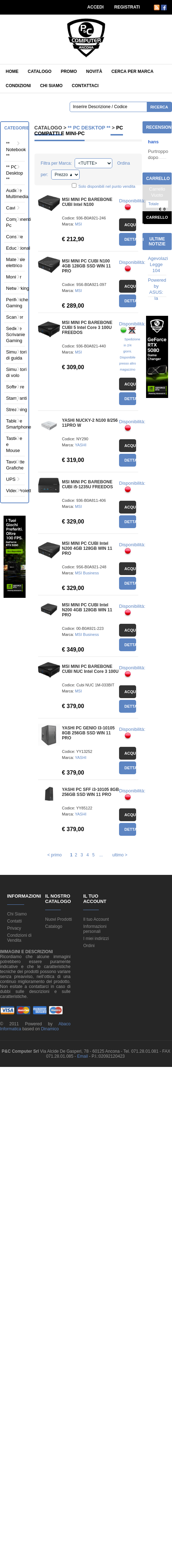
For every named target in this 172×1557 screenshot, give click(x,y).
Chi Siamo (17, 914)
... (101, 854)
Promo (69, 71)
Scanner (14, 317)
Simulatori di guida (14, 355)
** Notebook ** (14, 149)
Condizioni (18, 85)
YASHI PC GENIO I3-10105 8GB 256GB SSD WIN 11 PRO (88, 733)
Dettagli (130, 239)
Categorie (16, 128)
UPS (11, 479)
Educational (14, 248)
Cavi (10, 208)
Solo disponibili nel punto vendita (106, 186)
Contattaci (85, 85)
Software (14, 386)
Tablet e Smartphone (14, 424)
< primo (54, 854)
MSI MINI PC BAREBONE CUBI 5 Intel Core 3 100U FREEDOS (87, 327)
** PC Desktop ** (14, 173)
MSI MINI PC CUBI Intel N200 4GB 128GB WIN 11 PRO (87, 548)
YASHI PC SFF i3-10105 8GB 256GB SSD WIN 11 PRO (90, 792)
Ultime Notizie (157, 241)
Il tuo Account (96, 919)
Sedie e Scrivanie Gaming (14, 334)
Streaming (14, 409)
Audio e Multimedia (14, 193)
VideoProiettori (14, 490)
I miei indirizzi (96, 938)
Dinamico (50, 1028)
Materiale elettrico (14, 262)
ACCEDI (95, 7)
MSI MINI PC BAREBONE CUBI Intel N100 (87, 202)
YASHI (80, 445)
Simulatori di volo (14, 372)
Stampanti (14, 398)
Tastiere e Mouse (14, 444)
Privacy (14, 928)
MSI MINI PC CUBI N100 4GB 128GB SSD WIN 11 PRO (86, 266)
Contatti (14, 921)
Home (12, 71)
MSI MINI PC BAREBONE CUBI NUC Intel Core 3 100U (90, 669)
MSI (78, 224)
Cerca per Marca (133, 71)
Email (83, 1056)
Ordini (89, 945)
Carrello (157, 217)
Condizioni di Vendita (19, 938)
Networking (14, 288)
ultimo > (119, 854)
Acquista (130, 225)
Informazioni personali (94, 929)
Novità (94, 71)
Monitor (13, 277)
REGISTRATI (127, 7)
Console (14, 236)
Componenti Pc (14, 222)
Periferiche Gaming (14, 302)
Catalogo (40, 71)
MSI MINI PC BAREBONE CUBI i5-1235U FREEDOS (87, 484)
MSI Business (87, 573)
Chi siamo (51, 85)
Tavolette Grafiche (14, 465)
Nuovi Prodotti (58, 919)
